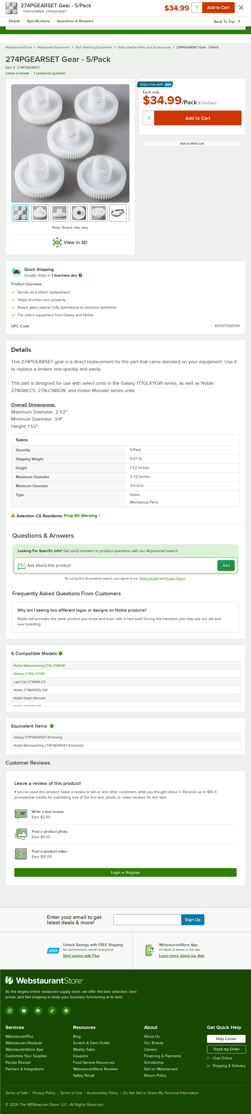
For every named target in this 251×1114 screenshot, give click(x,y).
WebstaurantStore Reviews (95, 1069)
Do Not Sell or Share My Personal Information (161, 1093)
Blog (77, 1036)
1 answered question (49, 73)
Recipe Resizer (18, 1062)
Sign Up (193, 919)
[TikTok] (52, 1010)
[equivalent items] (52, 726)
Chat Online (219, 1058)
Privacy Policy (175, 578)
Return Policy (155, 1076)
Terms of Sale (16, 1093)
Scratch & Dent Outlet (91, 1043)
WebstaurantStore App (24, 1049)
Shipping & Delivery (226, 1066)
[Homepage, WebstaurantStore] (125, 10)
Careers (150, 1049)
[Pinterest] (66, 1010)
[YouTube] (24, 1010)
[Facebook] (38, 1010)
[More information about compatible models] (60, 653)
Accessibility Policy (102, 1093)
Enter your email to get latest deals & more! (74, 919)
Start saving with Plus (81, 955)
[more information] (80, 275)
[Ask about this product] (125, 565)
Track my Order (226, 1049)
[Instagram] (9, 1010)
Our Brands (154, 1043)
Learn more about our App (181, 955)
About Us (152, 1036)
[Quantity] (149, 118)
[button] (20, 213)
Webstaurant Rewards (23, 1043)
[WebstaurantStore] (73, 980)
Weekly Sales (84, 1049)
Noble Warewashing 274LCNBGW (39, 666)
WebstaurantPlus (19, 1036)
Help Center (226, 1039)
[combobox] (125, 24)
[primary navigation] (16, 10)
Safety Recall (83, 1076)
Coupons (80, 1056)
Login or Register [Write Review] (125, 872)
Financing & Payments (162, 1056)
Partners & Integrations (24, 1069)
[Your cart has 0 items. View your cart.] (237, 9)
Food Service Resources (94, 1062)
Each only (151, 92)
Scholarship (154, 1062)
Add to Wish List (192, 143)
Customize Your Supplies (26, 1056)
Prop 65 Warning (80, 515)
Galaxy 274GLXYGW (29, 674)
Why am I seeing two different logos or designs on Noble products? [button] (82, 610)
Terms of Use (148, 578)
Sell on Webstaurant (160, 1069)
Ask (226, 565)
